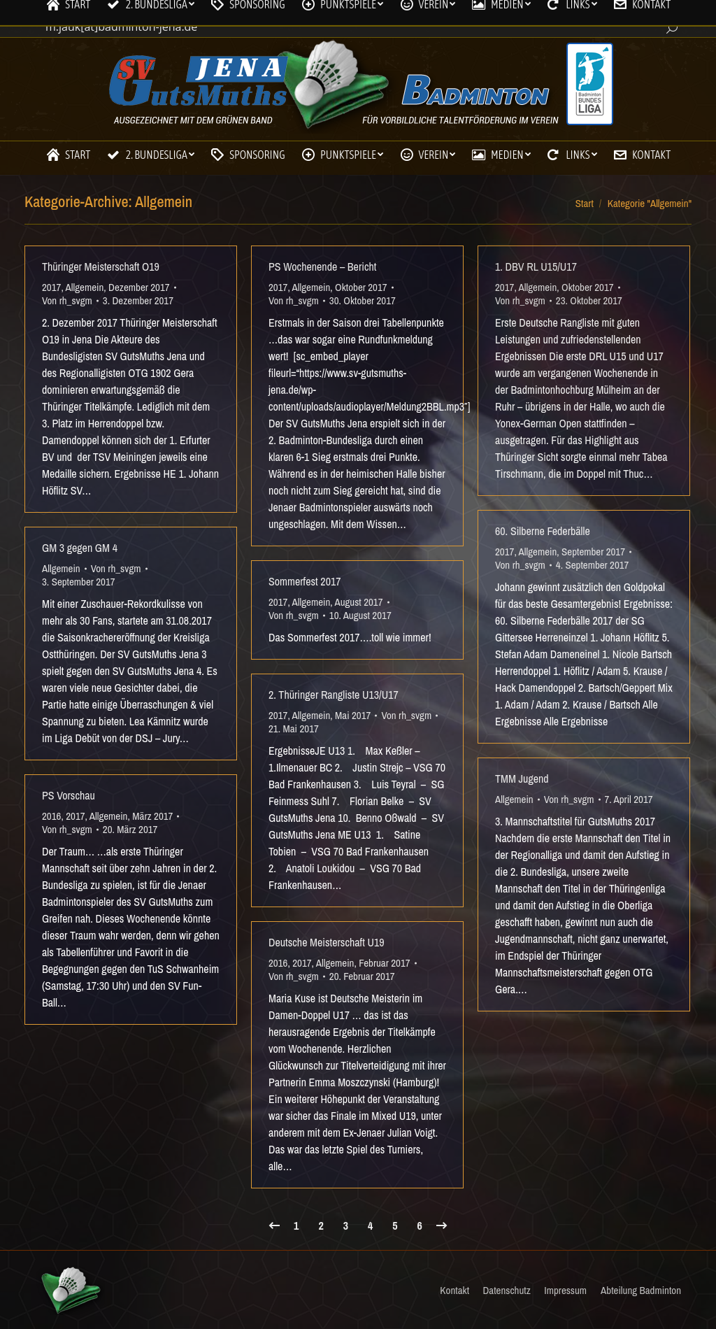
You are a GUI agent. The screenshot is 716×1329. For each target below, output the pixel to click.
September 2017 (593, 551)
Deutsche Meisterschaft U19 (326, 942)
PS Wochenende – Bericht (322, 266)
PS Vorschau (68, 795)
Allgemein (85, 287)
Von (67, 300)
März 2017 (152, 816)
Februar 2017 (384, 962)
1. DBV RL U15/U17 (536, 266)
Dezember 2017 (139, 287)
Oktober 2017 (361, 287)
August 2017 (358, 602)
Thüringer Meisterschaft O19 (100, 266)
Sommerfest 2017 (304, 581)
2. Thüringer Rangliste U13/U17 (333, 694)
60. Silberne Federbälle (542, 531)
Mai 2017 (353, 715)
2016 (51, 816)
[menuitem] (67, 154)
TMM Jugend (522, 778)
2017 (51, 287)
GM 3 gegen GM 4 (79, 547)
